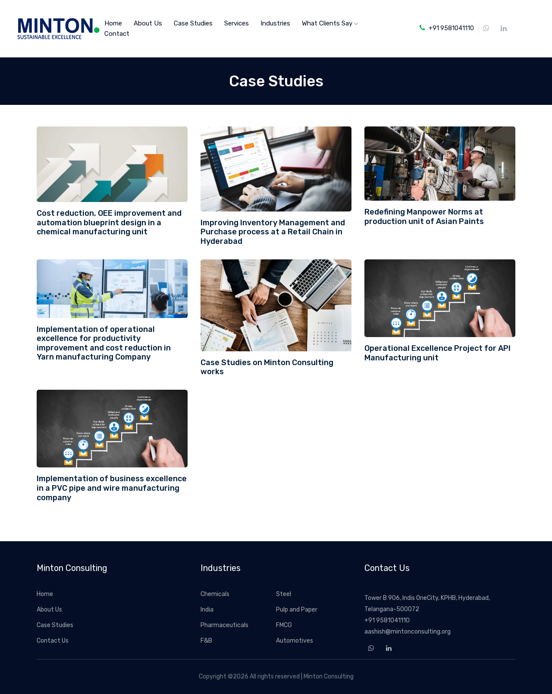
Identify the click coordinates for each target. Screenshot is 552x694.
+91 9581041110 (387, 620)
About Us (148, 23)
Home (45, 594)
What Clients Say (330, 23)
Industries (275, 23)
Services (236, 23)
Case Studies (193, 23)
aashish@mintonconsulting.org (407, 631)
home (113, 23)
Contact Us (53, 640)
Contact (116, 34)
